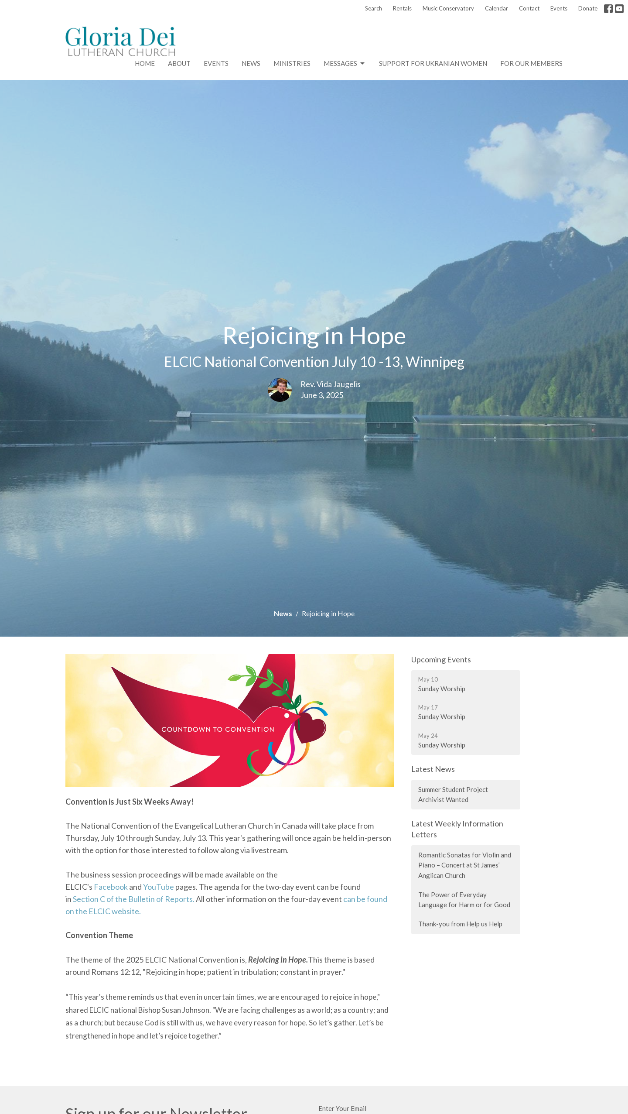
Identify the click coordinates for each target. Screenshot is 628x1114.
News (251, 63)
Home (145, 63)
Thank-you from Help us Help (460, 924)
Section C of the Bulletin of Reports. (134, 899)
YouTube (158, 886)
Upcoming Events (441, 659)
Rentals (402, 8)
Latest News (433, 769)
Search (373, 8)
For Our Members (531, 63)
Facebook (111, 886)
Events (558, 8)
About (179, 63)
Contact (529, 8)
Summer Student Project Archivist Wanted (453, 794)
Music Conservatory (448, 8)
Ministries (292, 63)
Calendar (496, 8)
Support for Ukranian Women (433, 63)
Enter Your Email (342, 1108)
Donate (587, 8)
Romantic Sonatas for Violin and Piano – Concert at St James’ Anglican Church (464, 865)
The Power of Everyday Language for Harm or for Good (464, 899)
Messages (345, 63)
